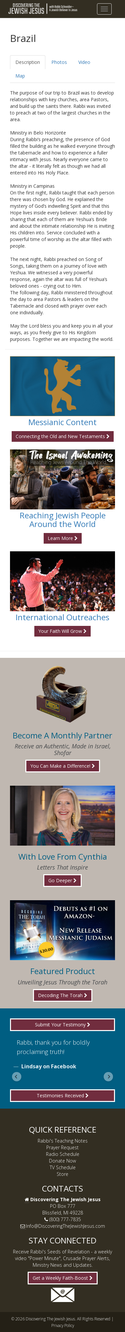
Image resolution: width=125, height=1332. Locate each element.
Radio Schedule (62, 1154)
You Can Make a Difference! (62, 766)
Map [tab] (20, 76)
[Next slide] (108, 1076)
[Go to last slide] (16, 1076)
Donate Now (62, 1161)
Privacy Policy (62, 1325)
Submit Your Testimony (62, 1024)
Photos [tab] (59, 62)
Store (62, 1174)
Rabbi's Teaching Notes (63, 1141)
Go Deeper (62, 880)
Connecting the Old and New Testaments (63, 436)
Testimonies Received (63, 1095)
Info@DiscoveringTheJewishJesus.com (65, 1226)
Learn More (63, 538)
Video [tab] (84, 62)
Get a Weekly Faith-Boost (63, 1278)
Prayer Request (62, 1147)
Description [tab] (27, 62)
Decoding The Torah (62, 995)
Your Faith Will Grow (62, 631)
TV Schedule (63, 1167)
